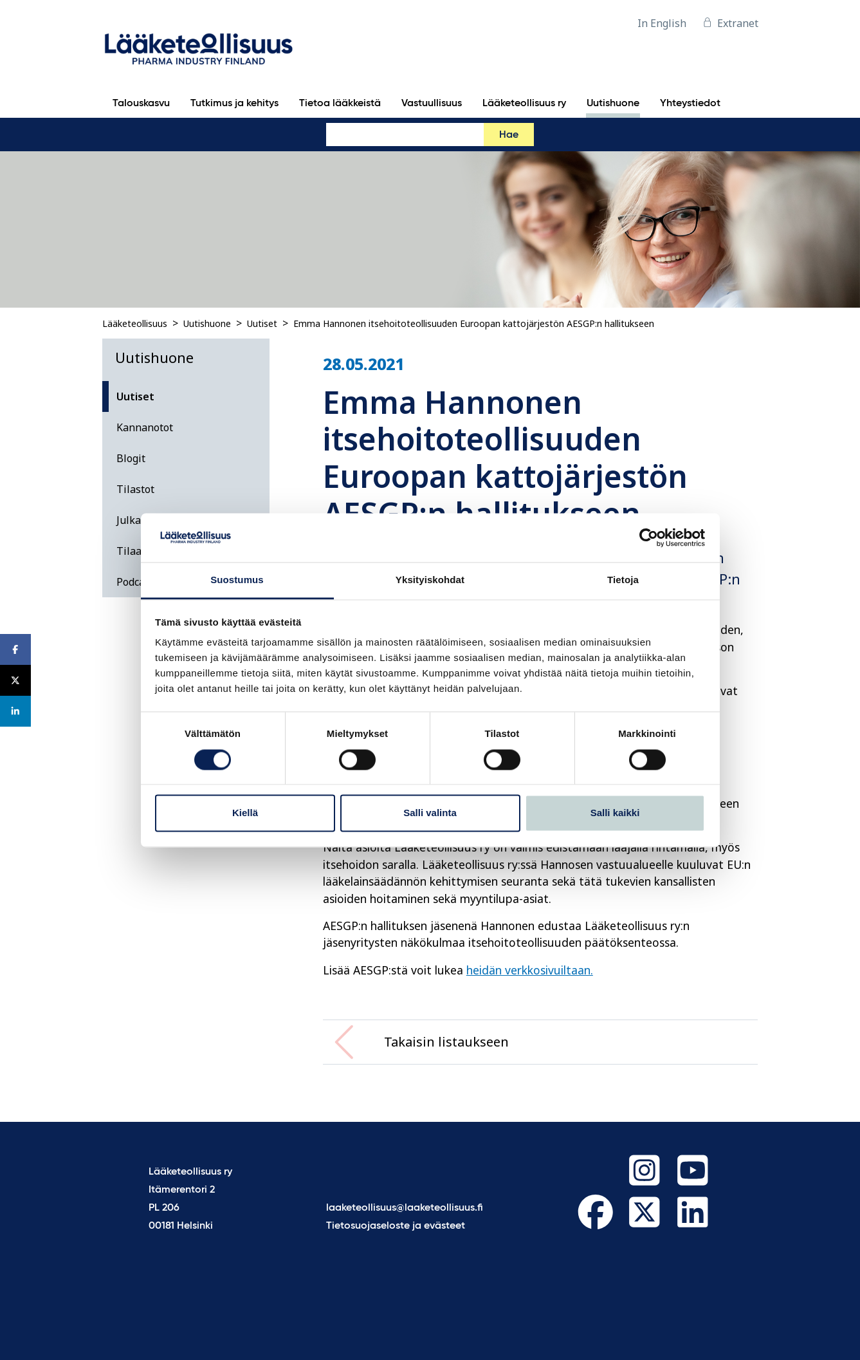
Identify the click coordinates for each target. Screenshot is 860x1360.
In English (661, 23)
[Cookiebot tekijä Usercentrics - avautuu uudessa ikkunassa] (648, 537)
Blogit (130, 458)
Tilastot (135, 489)
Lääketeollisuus (134, 323)
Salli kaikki (615, 813)
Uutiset (262, 323)
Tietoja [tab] (623, 580)
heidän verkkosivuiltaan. (529, 970)
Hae (508, 135)
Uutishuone (207, 323)
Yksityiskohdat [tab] (430, 580)
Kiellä (245, 813)
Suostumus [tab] (237, 580)
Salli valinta (430, 813)
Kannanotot (144, 427)
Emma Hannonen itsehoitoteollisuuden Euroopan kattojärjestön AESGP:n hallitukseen (473, 323)
